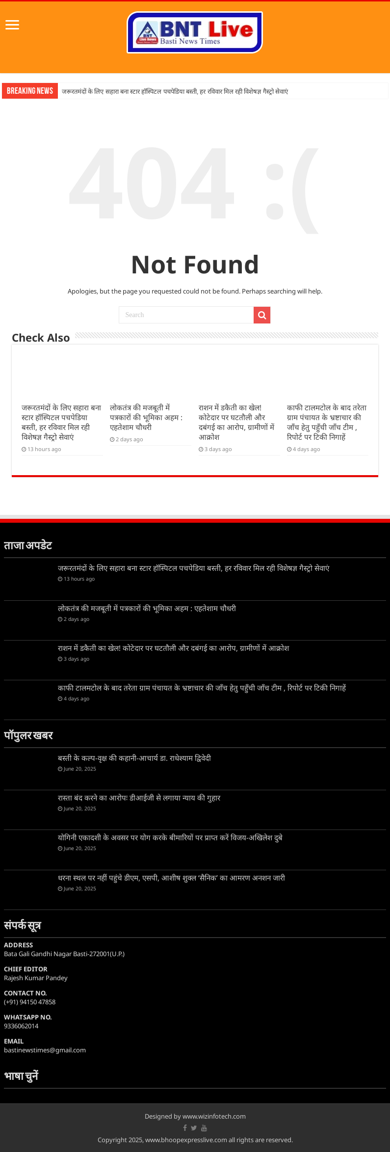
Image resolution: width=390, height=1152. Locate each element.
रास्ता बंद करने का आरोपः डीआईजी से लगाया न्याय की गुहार (139, 798)
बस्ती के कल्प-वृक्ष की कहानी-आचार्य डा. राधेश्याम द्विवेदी (134, 758)
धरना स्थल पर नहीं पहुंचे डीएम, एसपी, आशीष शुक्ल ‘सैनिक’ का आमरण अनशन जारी (171, 878)
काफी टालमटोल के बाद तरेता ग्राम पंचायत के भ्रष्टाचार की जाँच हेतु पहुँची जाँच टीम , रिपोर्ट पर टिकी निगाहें (326, 422)
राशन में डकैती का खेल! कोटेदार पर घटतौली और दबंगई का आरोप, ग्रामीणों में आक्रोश (236, 422)
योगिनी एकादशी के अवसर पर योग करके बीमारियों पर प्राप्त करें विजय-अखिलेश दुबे (170, 837)
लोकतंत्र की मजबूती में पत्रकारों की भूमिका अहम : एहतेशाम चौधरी (146, 417)
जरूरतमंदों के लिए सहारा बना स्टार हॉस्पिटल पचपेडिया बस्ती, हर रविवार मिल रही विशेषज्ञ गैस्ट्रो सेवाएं (175, 91)
